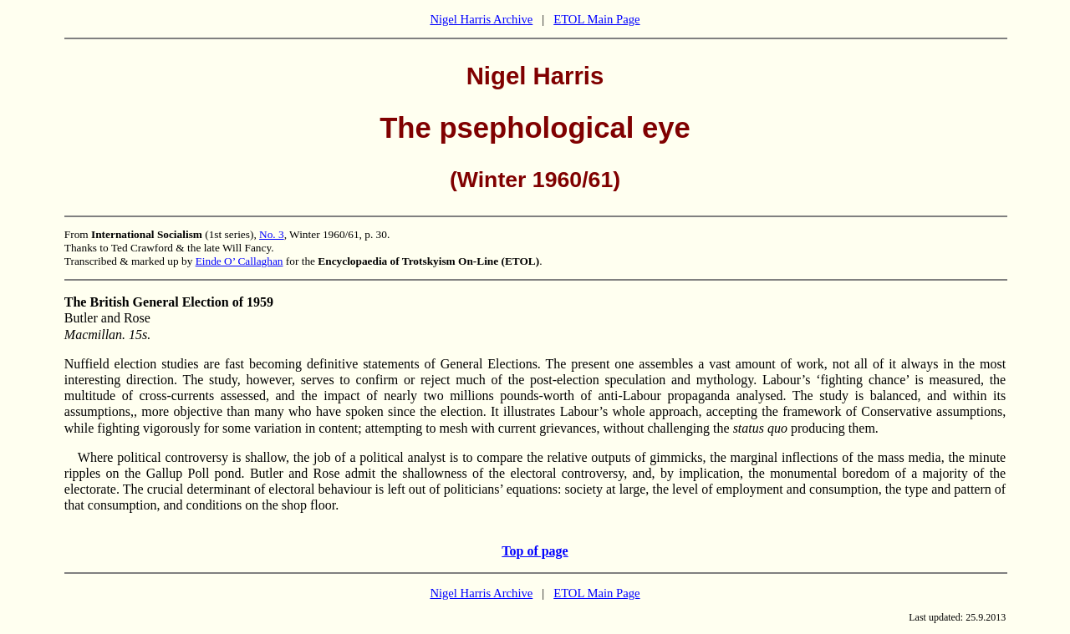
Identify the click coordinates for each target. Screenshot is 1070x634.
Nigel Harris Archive (481, 19)
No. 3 (271, 234)
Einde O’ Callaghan (239, 261)
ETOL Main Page (596, 19)
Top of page (535, 551)
